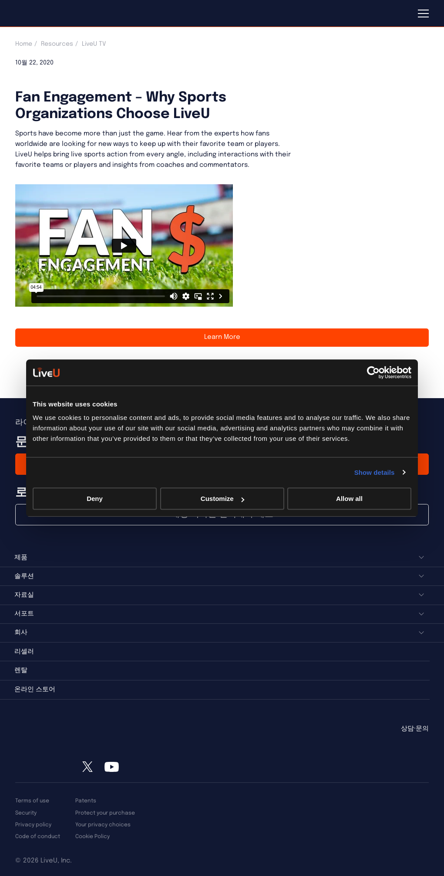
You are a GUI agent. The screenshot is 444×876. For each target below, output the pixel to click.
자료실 (24, 595)
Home (23, 44)
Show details (374, 472)
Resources (57, 44)
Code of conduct (37, 836)
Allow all (349, 498)
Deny (95, 498)
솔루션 (24, 576)
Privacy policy (33, 825)
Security (26, 813)
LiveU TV (94, 44)
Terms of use (32, 801)
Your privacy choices (103, 825)
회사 (20, 632)
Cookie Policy (92, 836)
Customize (222, 498)
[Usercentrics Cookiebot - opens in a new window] (373, 372)
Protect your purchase (105, 813)
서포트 (24, 613)
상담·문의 (415, 728)
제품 (20, 557)
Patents (85, 801)
